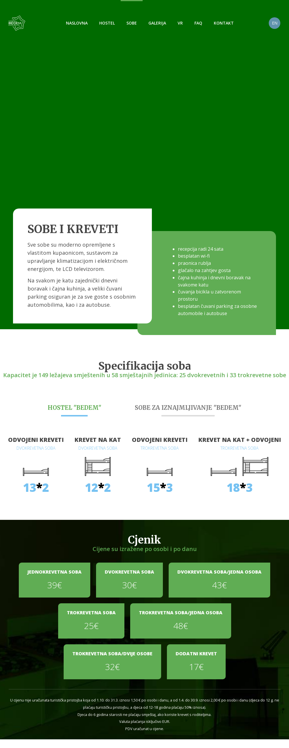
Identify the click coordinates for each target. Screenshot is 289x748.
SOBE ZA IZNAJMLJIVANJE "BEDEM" (188, 407)
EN (274, 23)
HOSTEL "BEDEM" (74, 407)
